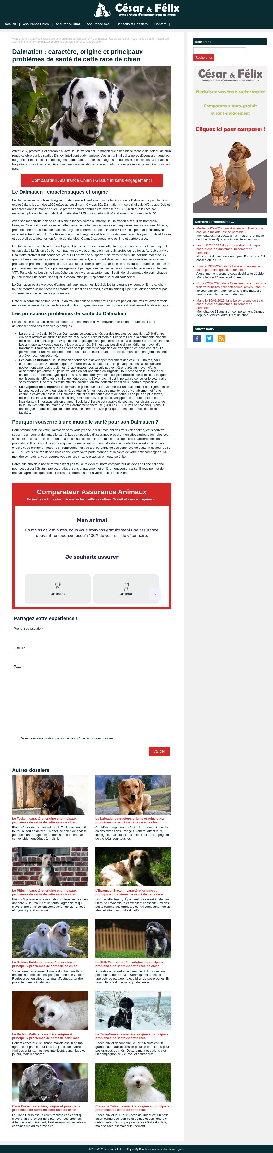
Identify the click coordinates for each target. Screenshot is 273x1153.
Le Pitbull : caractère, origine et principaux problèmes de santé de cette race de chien (44, 892)
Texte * (19, 666)
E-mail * (19, 647)
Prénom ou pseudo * (28, 628)
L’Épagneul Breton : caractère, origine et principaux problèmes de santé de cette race (129, 892)
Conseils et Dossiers (132, 24)
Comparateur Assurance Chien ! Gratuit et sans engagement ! (91, 180)
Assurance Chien (36, 24)
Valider (159, 751)
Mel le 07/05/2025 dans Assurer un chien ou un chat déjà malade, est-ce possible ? (229, 230)
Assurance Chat (68, 24)
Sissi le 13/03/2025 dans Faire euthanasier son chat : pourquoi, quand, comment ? (229, 268)
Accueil (10, 24)
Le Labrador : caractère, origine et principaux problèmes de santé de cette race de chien (129, 820)
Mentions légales (174, 1149)
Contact (160, 24)
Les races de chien (143, 38)
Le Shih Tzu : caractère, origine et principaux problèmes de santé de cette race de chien (129, 964)
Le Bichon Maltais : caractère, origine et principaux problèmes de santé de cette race (46, 1036)
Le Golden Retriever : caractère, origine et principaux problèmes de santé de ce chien (44, 964)
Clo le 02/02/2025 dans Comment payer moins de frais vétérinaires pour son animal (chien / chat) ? (231, 285)
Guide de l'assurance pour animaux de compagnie (60, 38)
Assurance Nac (98, 24)
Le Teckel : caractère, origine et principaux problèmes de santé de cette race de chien (44, 820)
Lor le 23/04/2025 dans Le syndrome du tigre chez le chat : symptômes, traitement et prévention (228, 249)
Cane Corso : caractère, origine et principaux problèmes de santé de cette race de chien (46, 1108)
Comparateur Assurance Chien (111, 38)
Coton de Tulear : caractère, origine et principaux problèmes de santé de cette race (132, 1108)
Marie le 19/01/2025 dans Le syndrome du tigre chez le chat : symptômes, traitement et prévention (229, 304)
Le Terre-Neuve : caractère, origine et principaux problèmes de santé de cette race (131, 1036)
